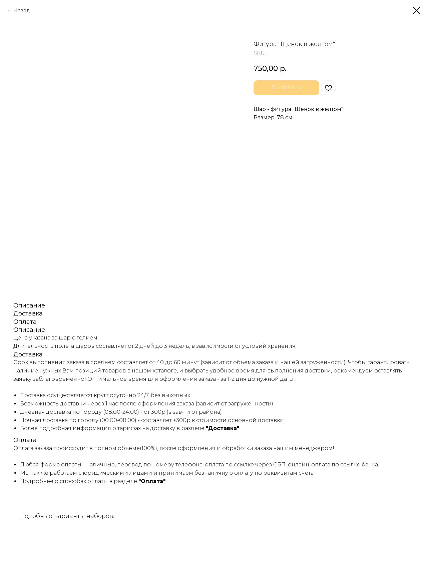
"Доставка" (222, 428)
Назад (21, 10)
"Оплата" (151, 481)
